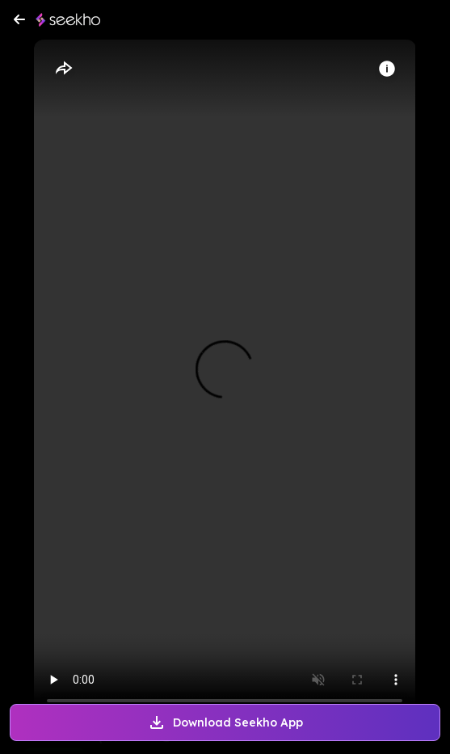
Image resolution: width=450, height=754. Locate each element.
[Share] (63, 69)
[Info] (387, 69)
